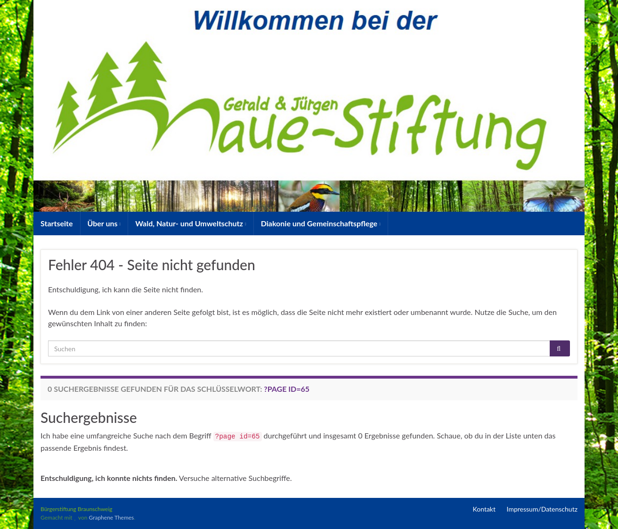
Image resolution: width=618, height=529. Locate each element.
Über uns (104, 223)
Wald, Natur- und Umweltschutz (190, 223)
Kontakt (484, 509)
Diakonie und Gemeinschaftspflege (321, 223)
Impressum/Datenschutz (542, 509)
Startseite (57, 223)
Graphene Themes (111, 517)
